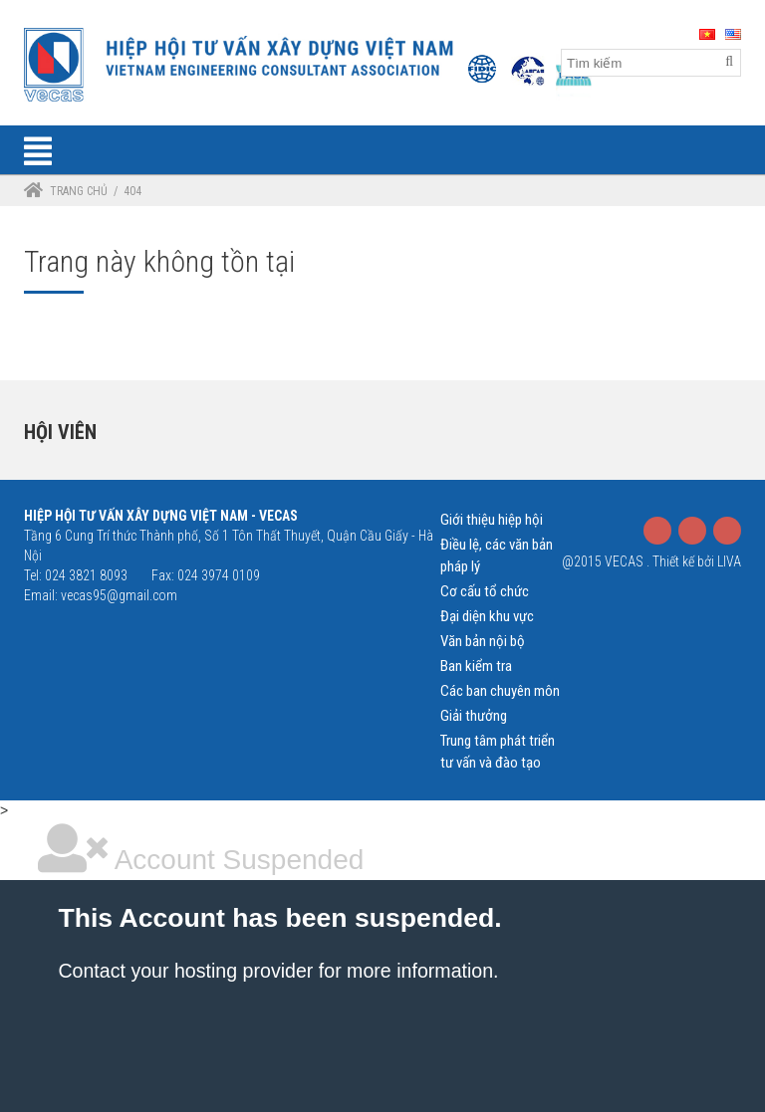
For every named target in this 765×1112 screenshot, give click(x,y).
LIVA (729, 561)
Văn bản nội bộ (482, 641)
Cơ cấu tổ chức (484, 591)
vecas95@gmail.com (119, 595)
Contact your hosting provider (185, 971)
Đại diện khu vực (487, 616)
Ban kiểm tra (476, 666)
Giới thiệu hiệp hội (491, 520)
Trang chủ (79, 191)
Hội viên (60, 432)
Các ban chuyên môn (500, 691)
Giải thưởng (473, 716)
